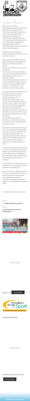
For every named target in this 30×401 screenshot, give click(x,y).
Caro (20, 22)
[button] (15, 20)
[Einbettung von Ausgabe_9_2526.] (15, 262)
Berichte (8, 192)
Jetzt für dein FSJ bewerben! (10, 317)
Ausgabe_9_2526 (6, 292)
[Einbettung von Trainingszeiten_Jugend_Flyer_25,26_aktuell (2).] (15, 348)
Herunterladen (18, 292)
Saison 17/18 (21, 192)
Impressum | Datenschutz (15, 399)
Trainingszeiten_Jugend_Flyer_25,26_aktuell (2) (13, 374)
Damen (14, 192)
